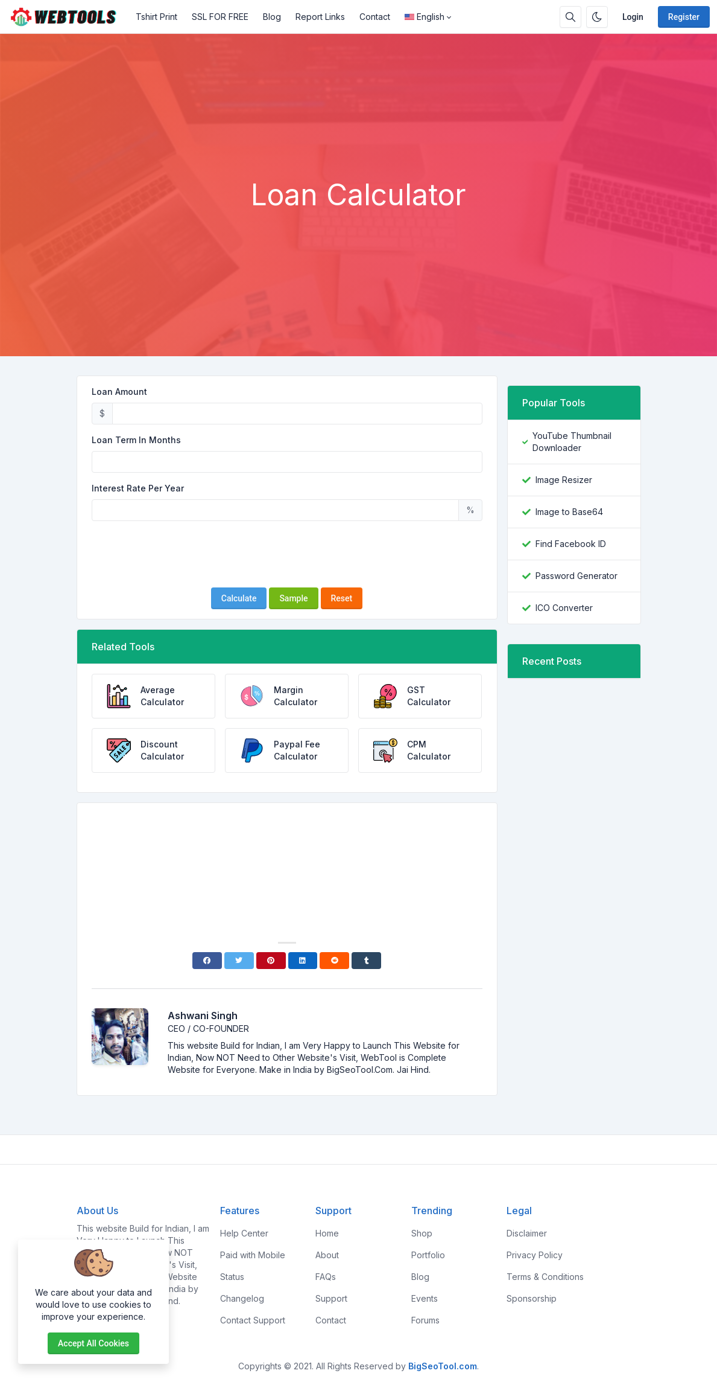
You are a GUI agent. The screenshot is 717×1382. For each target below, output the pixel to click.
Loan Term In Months (136, 440)
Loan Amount (119, 391)
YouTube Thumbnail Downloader (571, 441)
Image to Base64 (569, 512)
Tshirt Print (156, 16)
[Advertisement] (358, 144)
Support (331, 1298)
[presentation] (287, 554)
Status (232, 1277)
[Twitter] (239, 960)
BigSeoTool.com (442, 1366)
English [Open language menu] (424, 16)
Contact (374, 16)
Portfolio (428, 1255)
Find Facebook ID (570, 544)
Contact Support (252, 1320)
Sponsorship (532, 1298)
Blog (272, 16)
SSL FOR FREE (220, 16)
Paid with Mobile (252, 1255)
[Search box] (570, 17)
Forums (425, 1320)
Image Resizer (563, 480)
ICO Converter (564, 608)
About (327, 1255)
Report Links (320, 16)
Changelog (242, 1298)
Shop (421, 1233)
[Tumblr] (366, 960)
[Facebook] (207, 960)
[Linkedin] (303, 960)
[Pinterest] (271, 960)
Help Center (244, 1233)
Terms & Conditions (545, 1277)
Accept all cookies (93, 1343)
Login (632, 17)
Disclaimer (527, 1233)
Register (684, 17)
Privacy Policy (535, 1255)
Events (424, 1298)
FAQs (325, 1277)
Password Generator (576, 576)
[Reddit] (334, 960)
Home (327, 1233)
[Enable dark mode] (597, 17)
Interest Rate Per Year (138, 488)
